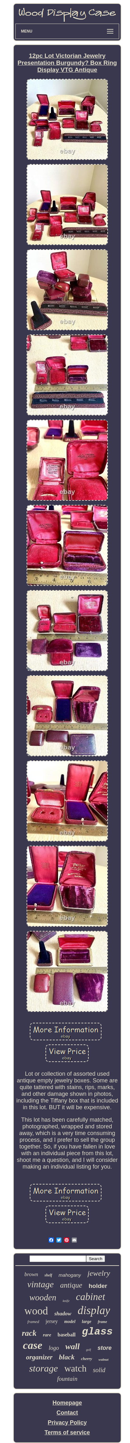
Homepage (67, 1403)
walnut (104, 1359)
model (70, 1321)
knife (66, 1301)
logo (54, 1348)
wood (36, 1311)
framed (33, 1321)
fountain (67, 1378)
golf (88, 1349)
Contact (67, 1412)
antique (71, 1285)
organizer (39, 1357)
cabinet (90, 1296)
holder (98, 1285)
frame (102, 1322)
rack (29, 1333)
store (104, 1348)
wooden (42, 1297)
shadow (62, 1314)
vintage (40, 1284)
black (67, 1357)
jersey (51, 1321)
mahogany (70, 1275)
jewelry (98, 1273)
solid (99, 1369)
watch (75, 1368)
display (94, 1310)
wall (72, 1346)
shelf (48, 1275)
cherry (86, 1358)
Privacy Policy (67, 1422)
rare (47, 1334)
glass (97, 1332)
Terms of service (67, 1432)
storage (43, 1368)
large (87, 1321)
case (32, 1345)
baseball (67, 1334)
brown (31, 1274)
